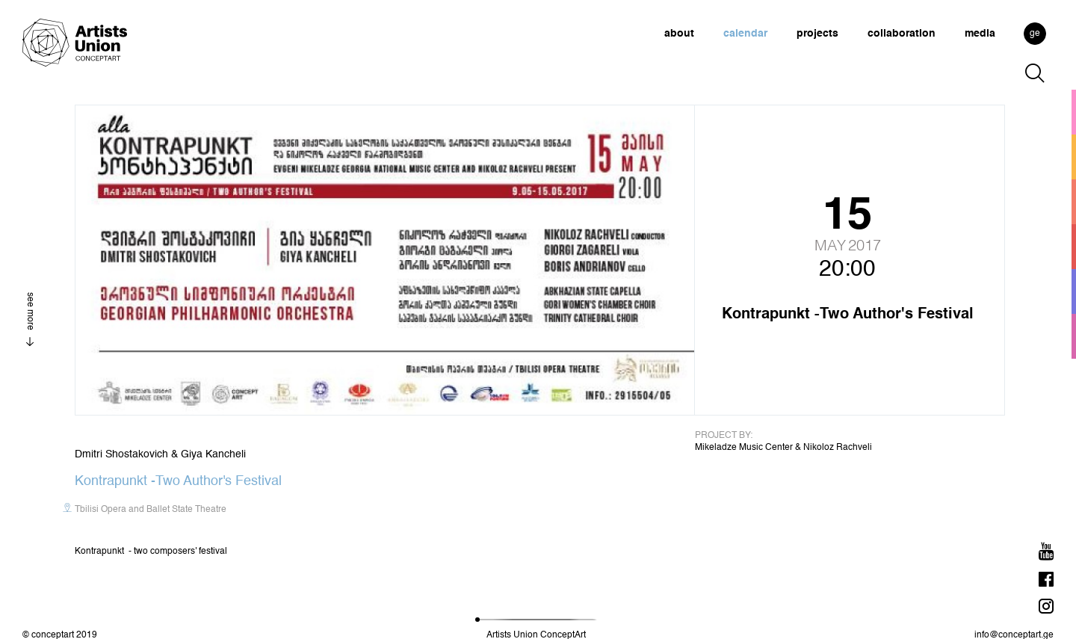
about (679, 33)
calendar (745, 33)
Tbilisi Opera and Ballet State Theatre (150, 509)
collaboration (902, 33)
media (980, 33)
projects (817, 33)
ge (1035, 33)
